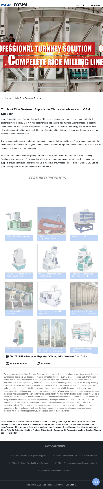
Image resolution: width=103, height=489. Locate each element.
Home (8, 98)
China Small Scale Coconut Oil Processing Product (32, 424)
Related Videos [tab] (16, 363)
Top (96, 482)
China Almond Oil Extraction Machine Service (77, 455)
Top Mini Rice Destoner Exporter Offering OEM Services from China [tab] (47, 356)
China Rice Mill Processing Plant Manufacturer (77, 427)
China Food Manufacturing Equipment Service (79, 463)
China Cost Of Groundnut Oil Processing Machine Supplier (67, 430)
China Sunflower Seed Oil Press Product (30, 463)
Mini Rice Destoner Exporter (28, 98)
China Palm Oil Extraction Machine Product (20, 430)
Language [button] (95, 5)
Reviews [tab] (44, 363)
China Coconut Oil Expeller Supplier (31, 455)
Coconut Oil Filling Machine (53, 422)
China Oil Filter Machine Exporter (56, 470)
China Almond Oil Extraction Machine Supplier (34, 427)
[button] (78, 5)
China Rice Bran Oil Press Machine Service (20, 422)
